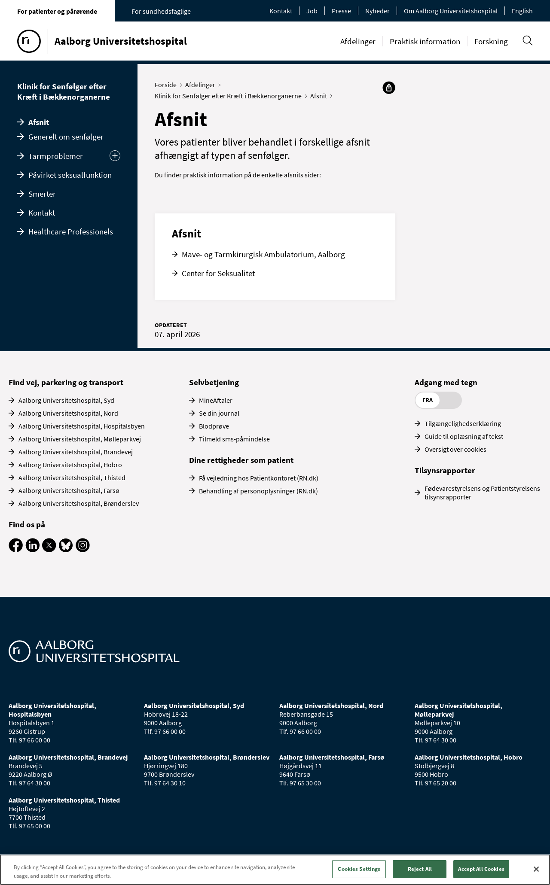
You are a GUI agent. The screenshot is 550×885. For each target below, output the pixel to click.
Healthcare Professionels (70, 231)
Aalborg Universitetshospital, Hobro (70, 464)
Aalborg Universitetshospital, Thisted (71, 477)
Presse (341, 10)
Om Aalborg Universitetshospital (451, 10)
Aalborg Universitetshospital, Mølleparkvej (79, 439)
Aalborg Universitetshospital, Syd (66, 400)
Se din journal (219, 413)
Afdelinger (358, 41)
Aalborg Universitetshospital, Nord (68, 413)
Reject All (420, 869)
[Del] (388, 87)
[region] (275, 870)
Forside (167, 84)
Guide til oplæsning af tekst (464, 436)
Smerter (42, 194)
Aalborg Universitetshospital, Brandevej (75, 451)
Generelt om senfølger (66, 136)
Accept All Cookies (481, 869)
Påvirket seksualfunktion (70, 175)
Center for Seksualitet (218, 273)
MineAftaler (215, 400)
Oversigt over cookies (455, 449)
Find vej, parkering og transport (66, 382)
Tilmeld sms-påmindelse (234, 439)
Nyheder (377, 10)
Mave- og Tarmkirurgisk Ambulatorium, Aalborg (263, 254)
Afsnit (38, 122)
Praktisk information (425, 41)
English (522, 10)
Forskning (491, 41)
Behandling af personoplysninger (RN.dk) (258, 491)
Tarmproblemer (55, 156)
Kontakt (280, 10)
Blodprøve (214, 426)
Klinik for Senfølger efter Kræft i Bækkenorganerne (63, 91)
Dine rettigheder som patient (241, 460)
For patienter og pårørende (57, 11)
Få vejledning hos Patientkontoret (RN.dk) (258, 478)
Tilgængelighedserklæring (463, 423)
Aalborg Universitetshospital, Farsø (68, 490)
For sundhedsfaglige (161, 11)
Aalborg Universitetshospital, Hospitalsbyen (81, 426)
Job (312, 10)
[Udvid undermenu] (115, 155)
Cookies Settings (359, 869)
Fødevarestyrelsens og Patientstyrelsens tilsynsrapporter (482, 492)
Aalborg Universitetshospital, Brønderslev (78, 503)
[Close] (536, 869)
